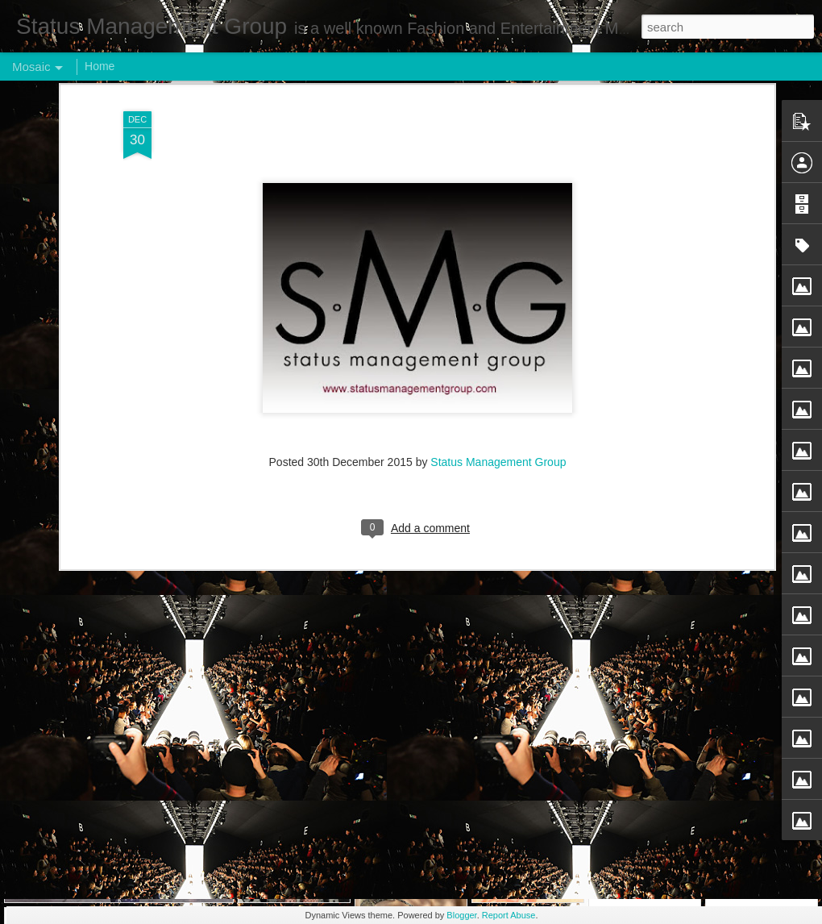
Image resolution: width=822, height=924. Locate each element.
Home (99, 66)
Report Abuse (509, 915)
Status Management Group (498, 189)
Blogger (461, 915)
